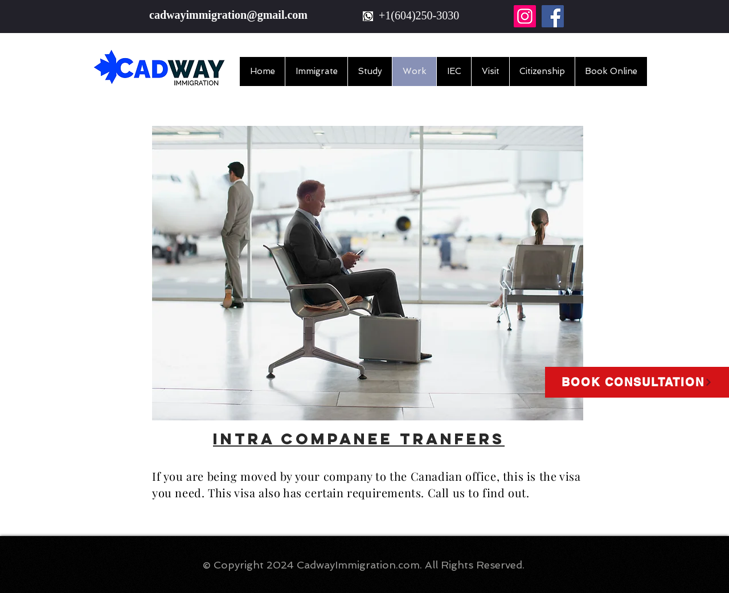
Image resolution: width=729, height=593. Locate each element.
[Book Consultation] (637, 382)
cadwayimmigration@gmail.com (228, 15)
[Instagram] (525, 16)
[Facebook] (553, 16)
